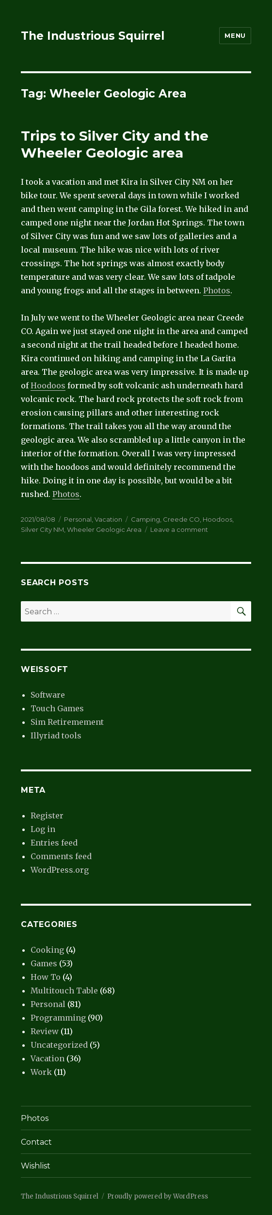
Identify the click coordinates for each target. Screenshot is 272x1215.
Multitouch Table (64, 990)
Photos (216, 290)
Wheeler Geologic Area (104, 529)
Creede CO (181, 519)
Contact (36, 1142)
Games (44, 963)
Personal (78, 519)
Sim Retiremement (67, 722)
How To (46, 977)
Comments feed (61, 856)
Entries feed (54, 842)
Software (48, 695)
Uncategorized (59, 1045)
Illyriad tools (56, 735)
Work (41, 1072)
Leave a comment (179, 529)
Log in (43, 829)
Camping (145, 519)
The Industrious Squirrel (92, 36)
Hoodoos (48, 385)
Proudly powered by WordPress (157, 1196)
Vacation (108, 519)
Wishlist (35, 1165)
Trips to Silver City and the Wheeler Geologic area (114, 144)
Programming (58, 1018)
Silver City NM (42, 529)
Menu (234, 35)
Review (45, 1031)
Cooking (47, 950)
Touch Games (57, 708)
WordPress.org (60, 870)
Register (47, 815)
